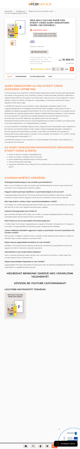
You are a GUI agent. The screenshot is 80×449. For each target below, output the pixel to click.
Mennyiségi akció (40, 30)
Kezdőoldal (8, 11)
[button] (9, 76)
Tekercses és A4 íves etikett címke (41, 11)
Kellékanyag (20, 11)
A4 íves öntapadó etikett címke (16, 13)
